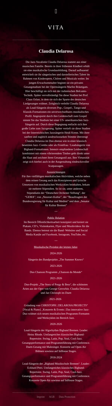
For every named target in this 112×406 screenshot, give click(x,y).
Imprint (41, 396)
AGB (52, 396)
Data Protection (67, 396)
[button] (56, 11)
